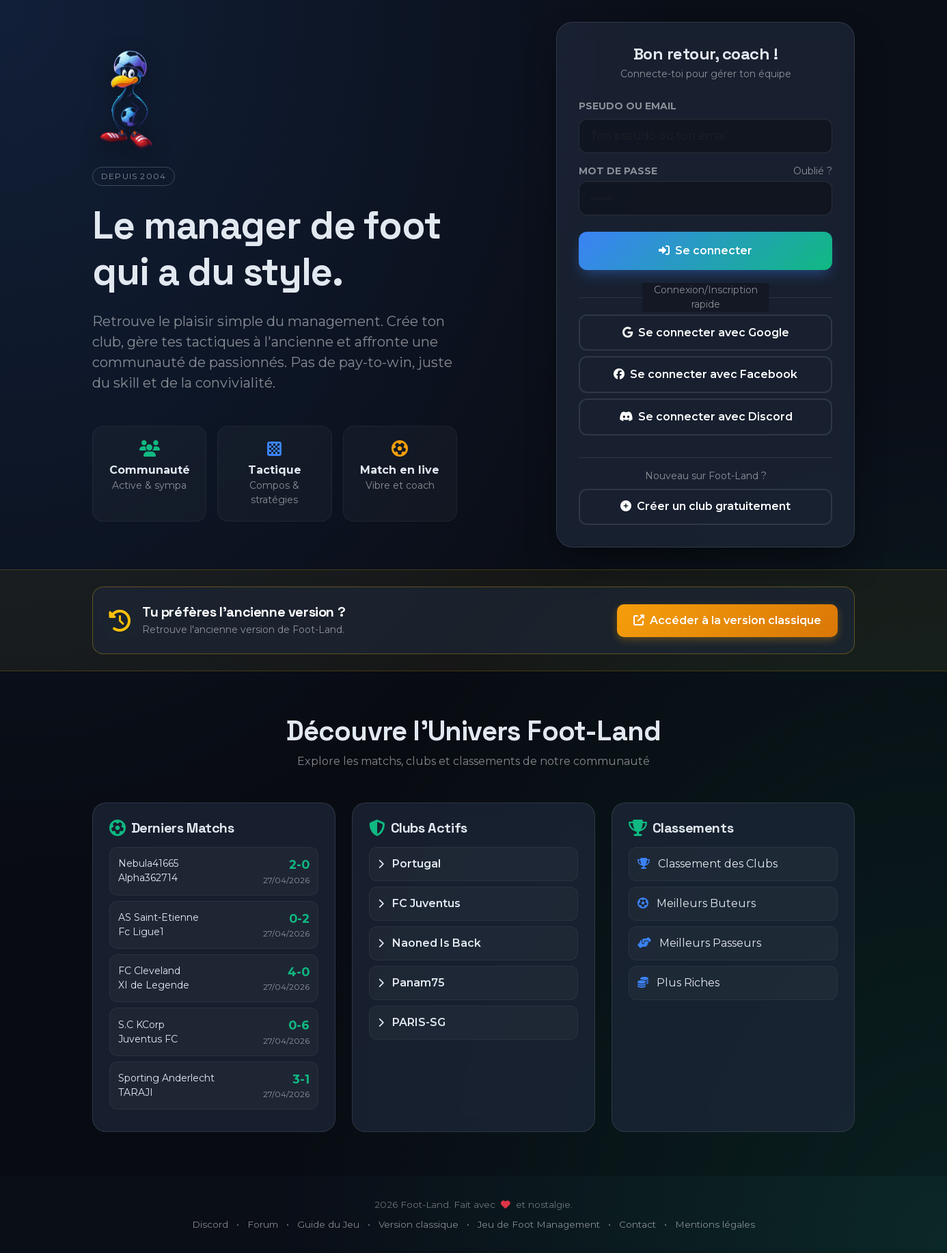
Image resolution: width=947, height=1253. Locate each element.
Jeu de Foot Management (539, 1224)
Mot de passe (618, 171)
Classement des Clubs (707, 863)
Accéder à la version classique (727, 620)
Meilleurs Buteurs (696, 903)
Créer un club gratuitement (705, 506)
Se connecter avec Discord (706, 416)
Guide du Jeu (328, 1224)
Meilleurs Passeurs (699, 943)
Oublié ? (812, 171)
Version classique (418, 1224)
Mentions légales (715, 1224)
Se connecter (705, 250)
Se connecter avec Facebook (705, 374)
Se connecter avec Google (705, 332)
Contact (637, 1224)
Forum (262, 1224)
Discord (210, 1224)
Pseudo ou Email (627, 106)
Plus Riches (678, 982)
